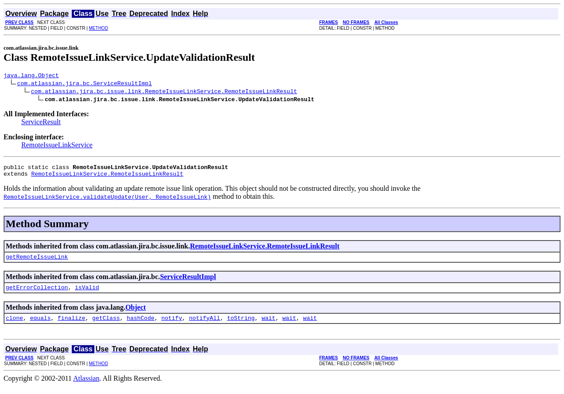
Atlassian (86, 386)
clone (14, 326)
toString (240, 326)
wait (268, 326)
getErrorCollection (37, 294)
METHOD (98, 28)
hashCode (140, 326)
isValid (87, 294)
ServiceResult (41, 123)
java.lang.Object (31, 76)
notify (171, 326)
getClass (106, 326)
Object (135, 314)
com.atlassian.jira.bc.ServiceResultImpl (84, 84)
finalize (71, 326)
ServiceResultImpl (188, 282)
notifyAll (204, 326)
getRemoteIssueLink (37, 262)
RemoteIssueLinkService (57, 146)
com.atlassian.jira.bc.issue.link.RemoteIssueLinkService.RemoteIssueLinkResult (164, 92)
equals (40, 326)
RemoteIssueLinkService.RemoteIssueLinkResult (107, 177)
